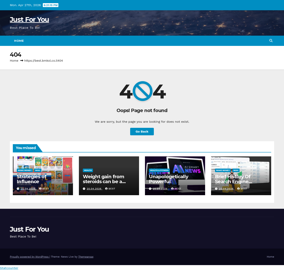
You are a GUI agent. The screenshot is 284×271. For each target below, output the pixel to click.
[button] (271, 41)
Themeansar (85, 256)
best (44, 188)
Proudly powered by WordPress (30, 256)
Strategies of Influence (31, 179)
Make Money (25, 170)
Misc (37, 170)
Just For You (29, 19)
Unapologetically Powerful (168, 179)
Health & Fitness (159, 170)
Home (19, 41)
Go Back (142, 131)
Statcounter (9, 268)
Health (88, 170)
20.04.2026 (28, 188)
